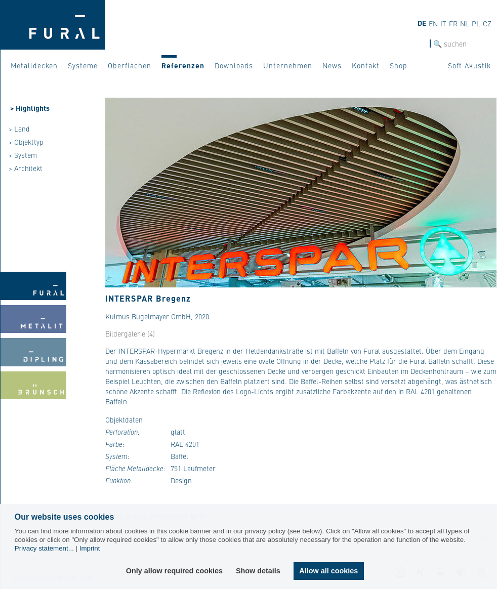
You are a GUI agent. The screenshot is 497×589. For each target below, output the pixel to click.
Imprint (89, 548)
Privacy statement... (44, 548)
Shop (398, 65)
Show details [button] (258, 571)
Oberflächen (129, 65)
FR (453, 23)
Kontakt (366, 65)
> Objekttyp (26, 142)
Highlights (33, 108)
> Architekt (26, 168)
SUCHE (418, 44)
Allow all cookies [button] (328, 571)
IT (443, 23)
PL (476, 23)
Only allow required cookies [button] (175, 571)
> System (23, 155)
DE (422, 23)
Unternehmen (287, 65)
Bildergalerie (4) (130, 333)
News (332, 65)
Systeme (83, 65)
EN (433, 23)
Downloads (234, 65)
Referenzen (182, 65)
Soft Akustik (469, 65)
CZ (487, 23)
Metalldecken (34, 65)
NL (464, 23)
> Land (19, 128)
